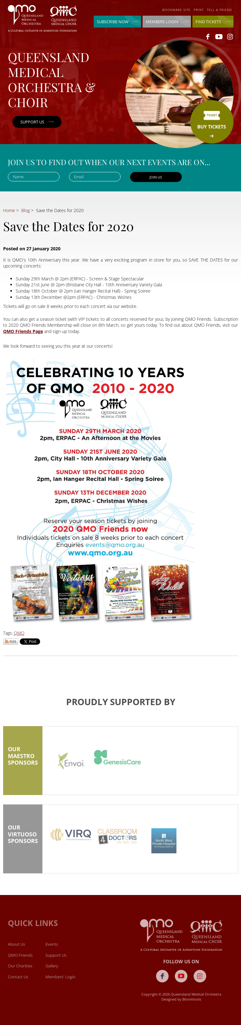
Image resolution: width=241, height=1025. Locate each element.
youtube (219, 36)
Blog (25, 210)
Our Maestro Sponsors (22, 762)
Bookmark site (176, 9)
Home (9, 210)
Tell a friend (219, 9)
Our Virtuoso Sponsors (22, 841)
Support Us (55, 959)
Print (199, 9)
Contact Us (18, 981)
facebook (208, 36)
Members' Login (60, 981)
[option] (70, 766)
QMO (19, 633)
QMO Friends (20, 959)
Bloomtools (195, 999)
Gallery (51, 970)
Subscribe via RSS (10, 641)
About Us (16, 948)
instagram (229, 36)
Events (51, 948)
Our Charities (20, 970)
